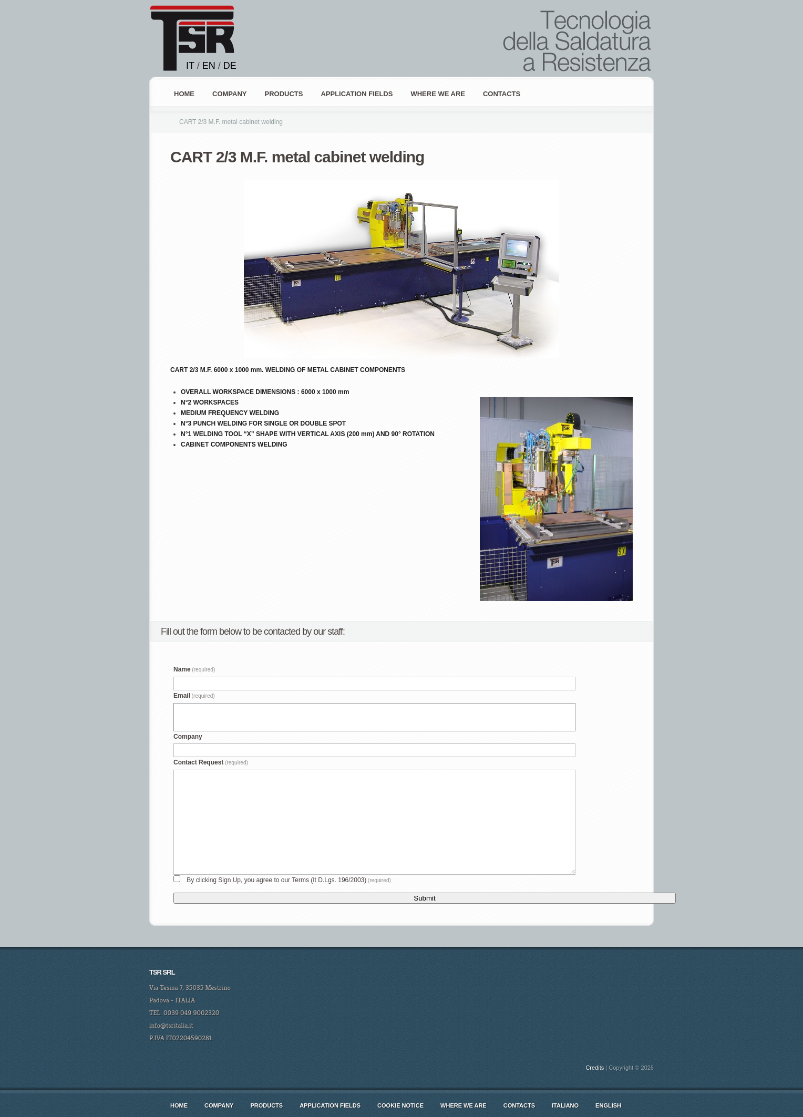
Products (266, 1105)
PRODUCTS (283, 94)
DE (229, 65)
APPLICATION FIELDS (357, 94)
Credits (594, 1067)
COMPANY (229, 94)
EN (208, 65)
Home (184, 94)
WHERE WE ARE (437, 94)
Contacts (501, 94)
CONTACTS (519, 1105)
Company (187, 736)
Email (194, 695)
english (608, 1105)
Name (194, 669)
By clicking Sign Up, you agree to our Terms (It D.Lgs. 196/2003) (289, 880)
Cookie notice (400, 1105)
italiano (565, 1105)
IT (190, 65)
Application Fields (330, 1105)
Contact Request (210, 762)
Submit (424, 898)
